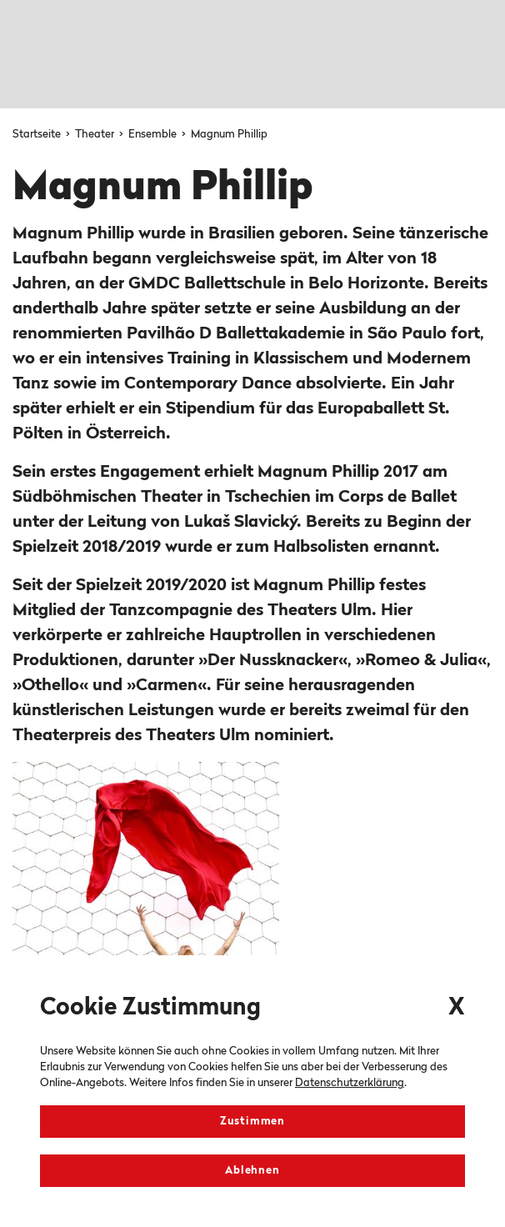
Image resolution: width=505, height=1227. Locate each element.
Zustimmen (252, 1121)
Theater (96, 134)
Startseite (37, 134)
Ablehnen (252, 1170)
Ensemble (153, 134)
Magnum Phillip (229, 134)
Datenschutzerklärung (349, 1083)
